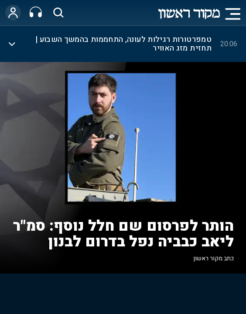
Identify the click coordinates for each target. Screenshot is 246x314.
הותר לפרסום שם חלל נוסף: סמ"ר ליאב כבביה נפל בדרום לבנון (123, 234)
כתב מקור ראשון (213, 258)
